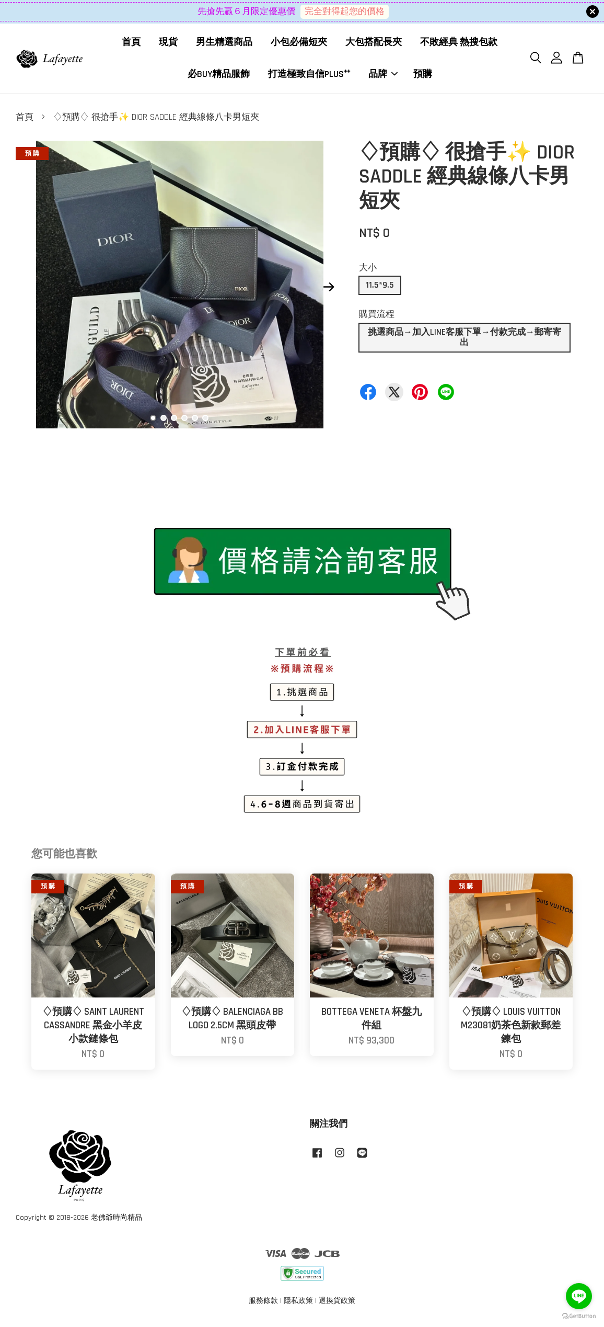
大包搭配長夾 (373, 44)
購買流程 (376, 318)
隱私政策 (298, 1304)
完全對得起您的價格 (345, 11)
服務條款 (263, 1304)
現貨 (168, 44)
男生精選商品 (224, 44)
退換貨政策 (337, 1304)
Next (329, 291)
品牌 (383, 76)
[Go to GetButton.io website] (579, 1316)
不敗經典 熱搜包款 (458, 44)
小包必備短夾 (299, 44)
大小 (368, 271)
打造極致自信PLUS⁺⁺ (309, 76)
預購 (422, 76)
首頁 (131, 44)
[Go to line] (579, 1296)
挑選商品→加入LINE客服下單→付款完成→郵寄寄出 (464, 341)
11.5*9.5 (380, 289)
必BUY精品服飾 (219, 76)
